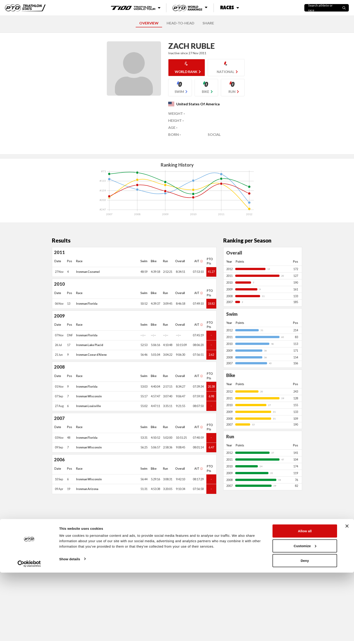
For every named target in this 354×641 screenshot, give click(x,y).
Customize (305, 614)
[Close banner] (347, 594)
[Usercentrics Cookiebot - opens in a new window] (29, 632)
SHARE (208, 23)
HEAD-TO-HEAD (180, 23)
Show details (69, 627)
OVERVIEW (148, 23)
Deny (305, 629)
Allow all (305, 599)
